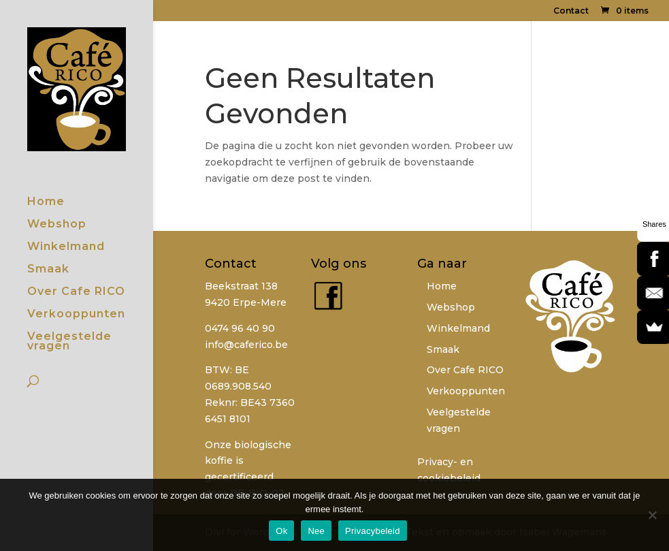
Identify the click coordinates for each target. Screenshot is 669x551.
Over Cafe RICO (76, 292)
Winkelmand (66, 247)
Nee (316, 531)
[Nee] (652, 515)
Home (46, 202)
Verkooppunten (76, 314)
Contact (571, 11)
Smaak (48, 269)
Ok (281, 531)
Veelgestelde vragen (69, 342)
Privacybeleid (372, 531)
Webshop (56, 224)
